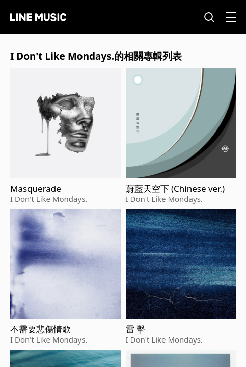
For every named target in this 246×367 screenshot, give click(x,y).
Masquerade (35, 189)
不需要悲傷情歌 (40, 329)
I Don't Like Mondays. (48, 199)
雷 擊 (135, 329)
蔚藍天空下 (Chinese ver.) (175, 189)
